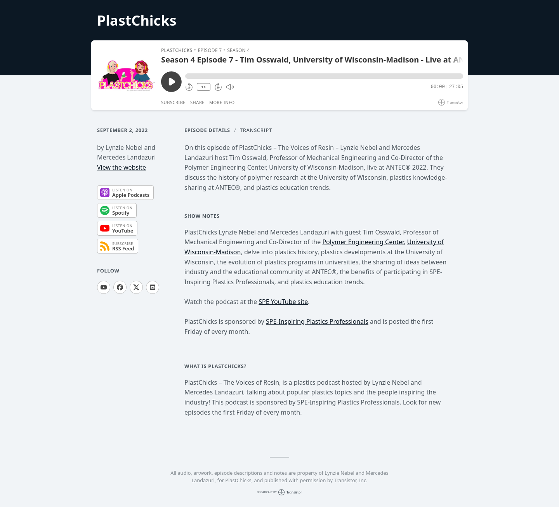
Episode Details (207, 130)
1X (203, 87)
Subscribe (173, 102)
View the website (121, 167)
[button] (324, 76)
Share (197, 102)
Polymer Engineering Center (363, 242)
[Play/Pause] (126, 75)
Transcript (256, 130)
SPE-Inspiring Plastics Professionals (317, 321)
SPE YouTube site (283, 301)
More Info (222, 102)
